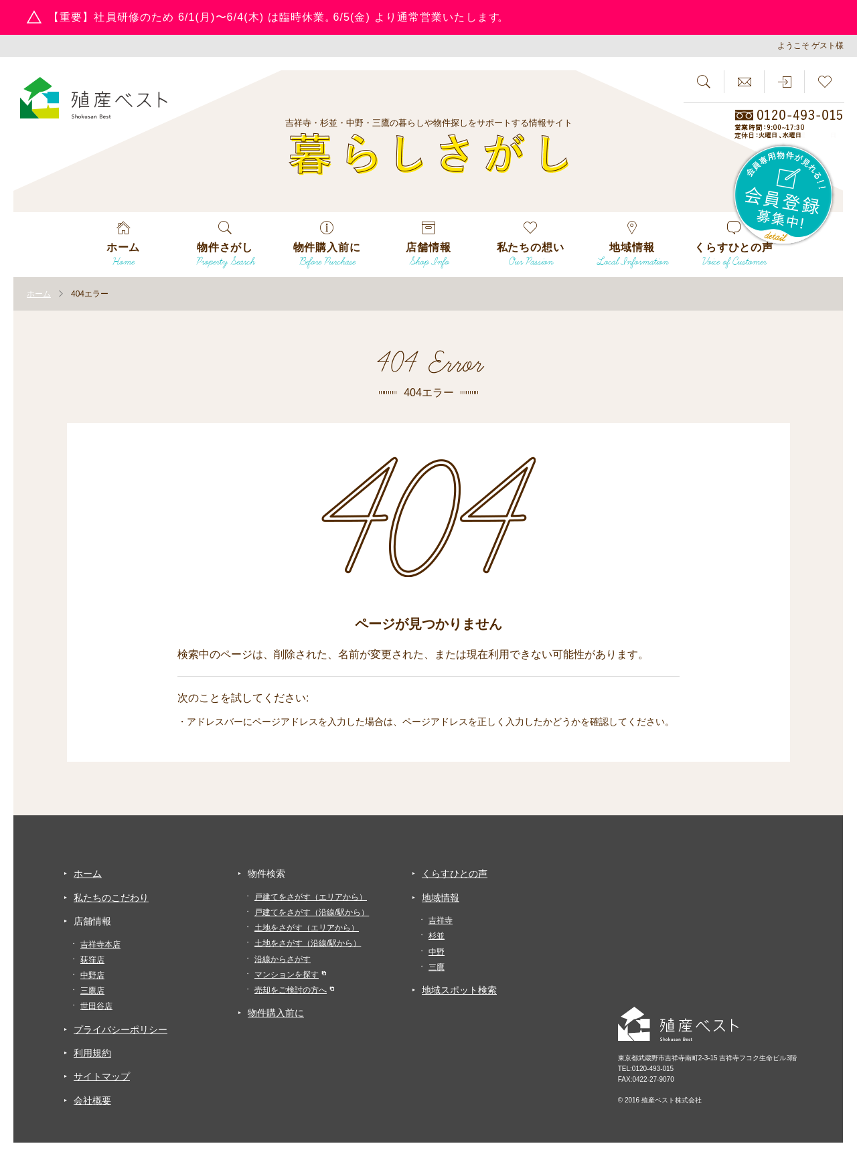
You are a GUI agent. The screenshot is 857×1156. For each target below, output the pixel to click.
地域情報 (440, 897)
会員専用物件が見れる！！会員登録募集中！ (784, 195)
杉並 (436, 935)
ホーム (88, 873)
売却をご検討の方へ (290, 990)
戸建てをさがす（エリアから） (310, 897)
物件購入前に (276, 1012)
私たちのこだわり (111, 897)
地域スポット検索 (459, 990)
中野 (436, 952)
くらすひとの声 (454, 873)
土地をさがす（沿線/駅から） (307, 943)
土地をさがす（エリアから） (306, 927)
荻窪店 (92, 960)
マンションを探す (286, 974)
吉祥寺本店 (100, 944)
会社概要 (92, 1100)
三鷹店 (92, 990)
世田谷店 (96, 1006)
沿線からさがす (282, 959)
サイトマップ (102, 1076)
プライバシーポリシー (120, 1029)
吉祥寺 (440, 920)
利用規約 (92, 1053)
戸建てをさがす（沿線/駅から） (311, 912)
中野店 (92, 975)
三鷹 (436, 967)
